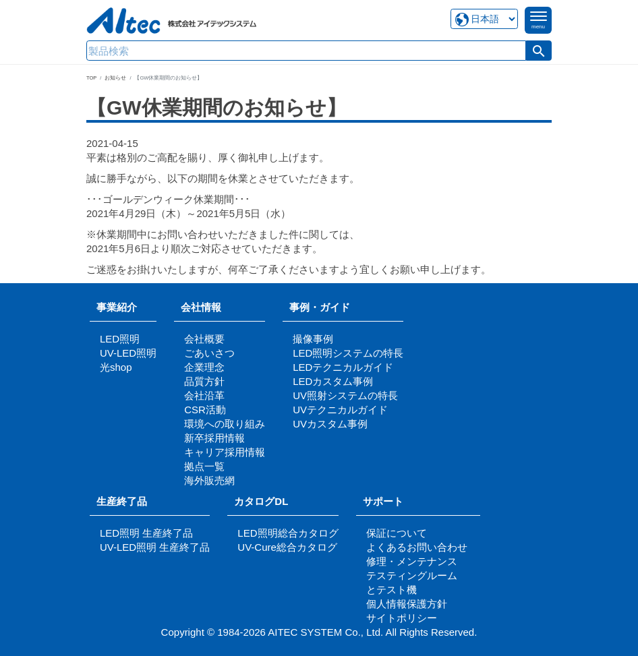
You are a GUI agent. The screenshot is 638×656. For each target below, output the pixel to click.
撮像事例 (313, 339)
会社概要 (204, 339)
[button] (539, 50)
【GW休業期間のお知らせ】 (216, 107)
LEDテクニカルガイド (343, 367)
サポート (388, 501)
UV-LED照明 (128, 353)
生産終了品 (121, 501)
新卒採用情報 (214, 438)
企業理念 (204, 367)
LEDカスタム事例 (333, 381)
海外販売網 (209, 480)
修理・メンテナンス (411, 561)
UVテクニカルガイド (340, 409)
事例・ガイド (319, 307)
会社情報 (201, 307)
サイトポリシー (401, 618)
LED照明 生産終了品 (146, 533)
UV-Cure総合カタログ (287, 547)
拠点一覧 (204, 466)
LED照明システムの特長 (348, 353)
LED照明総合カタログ (287, 533)
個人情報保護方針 (406, 603)
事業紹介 (116, 307)
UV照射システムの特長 (345, 395)
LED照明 (120, 339)
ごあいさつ (209, 353)
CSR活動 (205, 409)
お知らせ (115, 78)
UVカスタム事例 (330, 423)
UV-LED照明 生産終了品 (155, 547)
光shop (116, 367)
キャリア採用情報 (224, 452)
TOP (91, 78)
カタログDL (261, 501)
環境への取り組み (224, 423)
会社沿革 (204, 395)
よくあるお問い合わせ (416, 547)
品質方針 (204, 381)
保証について (396, 533)
